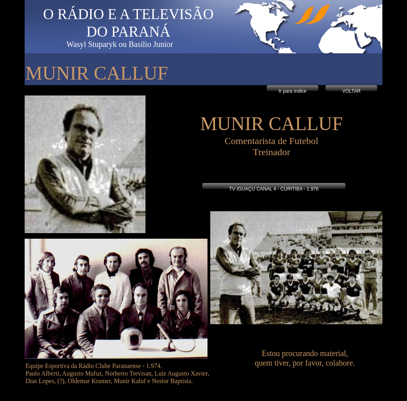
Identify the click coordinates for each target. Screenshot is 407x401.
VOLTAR (351, 91)
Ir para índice (292, 91)
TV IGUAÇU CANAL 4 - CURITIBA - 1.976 (274, 189)
